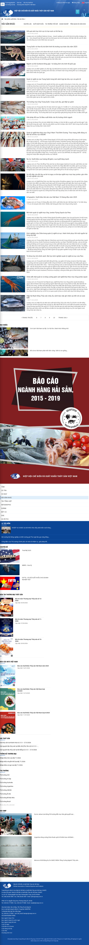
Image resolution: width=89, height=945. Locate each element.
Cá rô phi (4, 519)
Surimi (3, 508)
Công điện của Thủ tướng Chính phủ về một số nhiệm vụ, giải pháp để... (25, 541)
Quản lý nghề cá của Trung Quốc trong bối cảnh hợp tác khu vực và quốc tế (54, 79)
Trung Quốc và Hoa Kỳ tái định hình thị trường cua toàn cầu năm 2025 (52, 47)
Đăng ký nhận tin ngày (63, 2)
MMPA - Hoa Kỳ (27, 565)
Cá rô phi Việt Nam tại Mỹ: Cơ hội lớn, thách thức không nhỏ (49, 328)
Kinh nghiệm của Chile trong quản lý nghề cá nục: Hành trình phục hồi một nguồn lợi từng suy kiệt (57, 234)
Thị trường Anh (5, 775)
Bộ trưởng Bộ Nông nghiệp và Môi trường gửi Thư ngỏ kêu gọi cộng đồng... (26, 537)
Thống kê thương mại (8, 754)
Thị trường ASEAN (5, 790)
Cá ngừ (4, 494)
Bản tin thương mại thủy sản (11, 595)
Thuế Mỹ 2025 (26, 550)
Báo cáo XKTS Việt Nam (9, 662)
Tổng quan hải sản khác (78, 24)
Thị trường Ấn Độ (5, 794)
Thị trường (4, 771)
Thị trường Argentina (6, 786)
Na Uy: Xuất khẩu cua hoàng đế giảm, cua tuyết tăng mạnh (48, 159)
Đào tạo (19, 2)
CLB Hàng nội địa (10, 4)
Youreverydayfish (10, 2)
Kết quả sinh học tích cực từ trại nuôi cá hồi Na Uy (45, 31)
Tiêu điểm (6, 523)
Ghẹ (2, 515)
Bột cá (4, 512)
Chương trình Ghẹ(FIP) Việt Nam (26, 4)
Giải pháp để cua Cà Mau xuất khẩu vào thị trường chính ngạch (49, 117)
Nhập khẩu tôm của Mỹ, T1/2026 (10, 758)
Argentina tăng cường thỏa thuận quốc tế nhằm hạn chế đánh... (54, 837)
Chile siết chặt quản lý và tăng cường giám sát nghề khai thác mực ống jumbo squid (57, 277)
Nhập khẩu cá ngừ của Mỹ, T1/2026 (11, 765)
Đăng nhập (76, 2)
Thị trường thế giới (51, 24)
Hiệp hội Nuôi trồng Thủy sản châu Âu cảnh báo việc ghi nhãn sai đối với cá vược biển (56, 297)
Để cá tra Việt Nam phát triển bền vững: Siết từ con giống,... (49, 350)
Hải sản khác (6, 498)
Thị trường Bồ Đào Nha (7, 797)
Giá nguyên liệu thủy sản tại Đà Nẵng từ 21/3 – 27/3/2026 (18, 750)
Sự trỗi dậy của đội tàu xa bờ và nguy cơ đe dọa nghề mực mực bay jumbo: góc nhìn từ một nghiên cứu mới (57, 175)
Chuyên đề (4, 547)
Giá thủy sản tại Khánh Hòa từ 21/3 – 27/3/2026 (15, 742)
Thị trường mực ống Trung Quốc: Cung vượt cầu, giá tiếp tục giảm (50, 102)
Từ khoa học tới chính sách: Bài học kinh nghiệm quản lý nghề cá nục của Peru (55, 256)
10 (54, 317)
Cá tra (4, 490)
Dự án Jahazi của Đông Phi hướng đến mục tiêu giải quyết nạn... (54, 814)
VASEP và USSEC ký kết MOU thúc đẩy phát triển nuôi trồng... (32, 528)
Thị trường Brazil (5, 801)
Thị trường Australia (6, 782)
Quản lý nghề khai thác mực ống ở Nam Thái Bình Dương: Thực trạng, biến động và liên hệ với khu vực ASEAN (57, 133)
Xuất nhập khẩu (38, 24)
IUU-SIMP (3, 811)
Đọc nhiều (3, 325)
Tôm (2, 487)
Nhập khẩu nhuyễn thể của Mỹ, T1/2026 (12, 761)
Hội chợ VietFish (28, 2)
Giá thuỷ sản (5, 738)
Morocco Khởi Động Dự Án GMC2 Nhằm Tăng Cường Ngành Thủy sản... (56, 860)
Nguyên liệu (28, 24)
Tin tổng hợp (6, 501)
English (85, 2)
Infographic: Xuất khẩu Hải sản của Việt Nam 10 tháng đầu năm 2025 (52, 197)
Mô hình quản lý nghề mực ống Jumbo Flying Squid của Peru (49, 213)
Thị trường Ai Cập (5, 779)
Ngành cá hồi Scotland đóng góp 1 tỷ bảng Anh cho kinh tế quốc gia (51, 64)
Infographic (6, 505)
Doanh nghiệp (64, 24)
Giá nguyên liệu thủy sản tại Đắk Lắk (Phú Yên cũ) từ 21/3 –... (19, 746)
